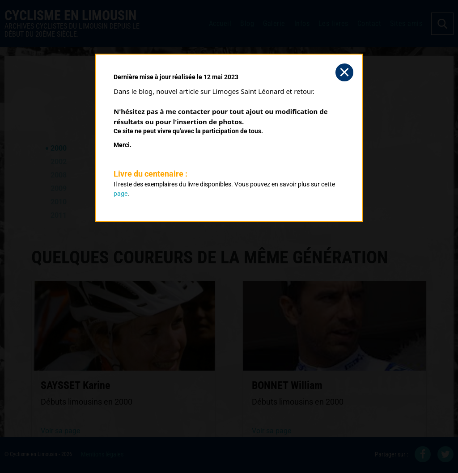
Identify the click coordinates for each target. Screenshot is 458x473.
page (120, 193)
